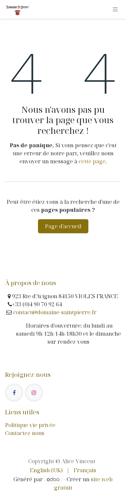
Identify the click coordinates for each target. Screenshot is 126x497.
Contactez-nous (24, 433)
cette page (92, 161)
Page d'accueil (63, 226)
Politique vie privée (30, 425)
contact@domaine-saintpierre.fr (54, 312)
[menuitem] (46, 470)
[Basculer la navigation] (115, 9)
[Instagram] (34, 393)
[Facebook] (14, 393)
